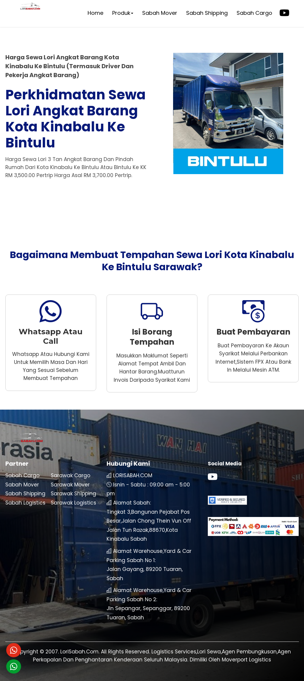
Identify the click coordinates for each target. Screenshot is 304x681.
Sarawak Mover (70, 484)
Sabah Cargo (254, 13)
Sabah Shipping (207, 13)
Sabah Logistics (25, 502)
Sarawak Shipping (73, 493)
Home (95, 13)
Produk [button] (122, 13)
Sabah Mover (159, 13)
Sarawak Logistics (73, 502)
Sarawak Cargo (70, 475)
